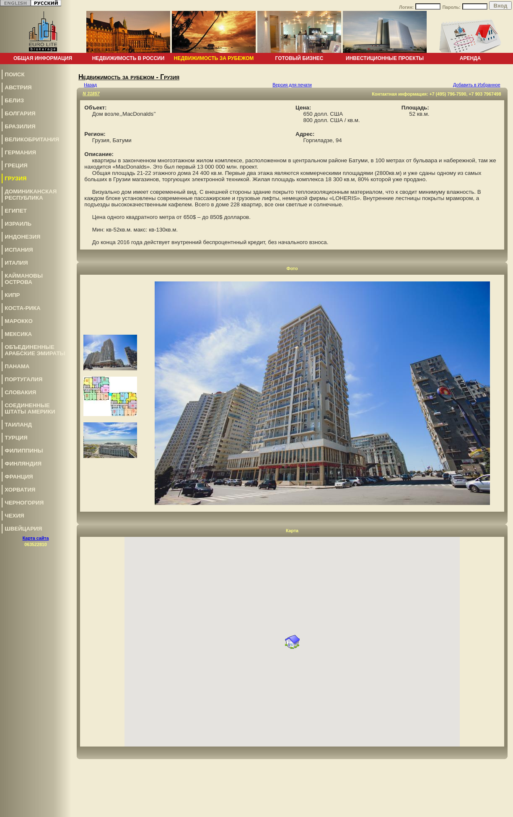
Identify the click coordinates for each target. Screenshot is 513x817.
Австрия (18, 87)
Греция (16, 165)
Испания (19, 250)
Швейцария (23, 529)
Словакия (20, 392)
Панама (17, 366)
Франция (19, 477)
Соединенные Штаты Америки (30, 408)
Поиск (14, 74)
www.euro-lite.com (493, 809)
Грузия (15, 178)
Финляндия (23, 464)
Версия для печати (292, 84)
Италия (16, 263)
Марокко (18, 321)
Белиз (14, 100)
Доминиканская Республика (31, 194)
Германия (20, 152)
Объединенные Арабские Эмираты (35, 350)
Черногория (24, 503)
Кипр (12, 295)
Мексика (18, 334)
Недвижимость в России (128, 58)
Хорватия (20, 490)
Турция (16, 438)
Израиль (18, 224)
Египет (16, 211)
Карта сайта (36, 538)
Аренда (470, 58)
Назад (90, 84)
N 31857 (91, 93)
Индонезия (22, 237)
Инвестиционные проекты (385, 58)
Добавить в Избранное (476, 84)
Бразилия (20, 126)
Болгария (20, 113)
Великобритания (32, 139)
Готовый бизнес (299, 58)
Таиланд (18, 425)
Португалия (23, 379)
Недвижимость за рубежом (214, 58)
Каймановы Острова (24, 279)
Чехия (14, 516)
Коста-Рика (22, 308)
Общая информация (42, 58)
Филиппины (24, 451)
